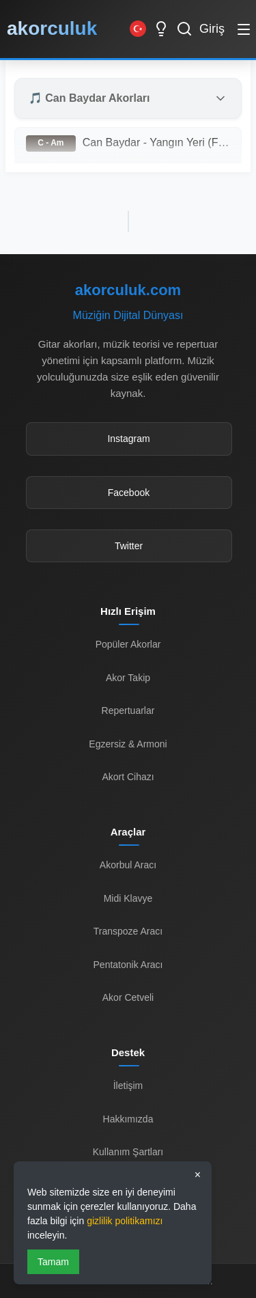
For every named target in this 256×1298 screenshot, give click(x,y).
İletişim (128, 1085)
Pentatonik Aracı (128, 964)
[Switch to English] (138, 28)
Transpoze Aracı (128, 931)
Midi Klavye (128, 898)
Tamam (53, 1261)
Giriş (212, 29)
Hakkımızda (128, 1119)
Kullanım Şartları (128, 1151)
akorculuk (52, 28)
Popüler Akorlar (128, 644)
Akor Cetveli (128, 997)
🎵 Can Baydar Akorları (89, 98)
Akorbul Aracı (128, 864)
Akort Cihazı (128, 776)
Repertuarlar (128, 710)
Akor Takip (128, 677)
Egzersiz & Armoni (128, 743)
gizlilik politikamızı (124, 1220)
